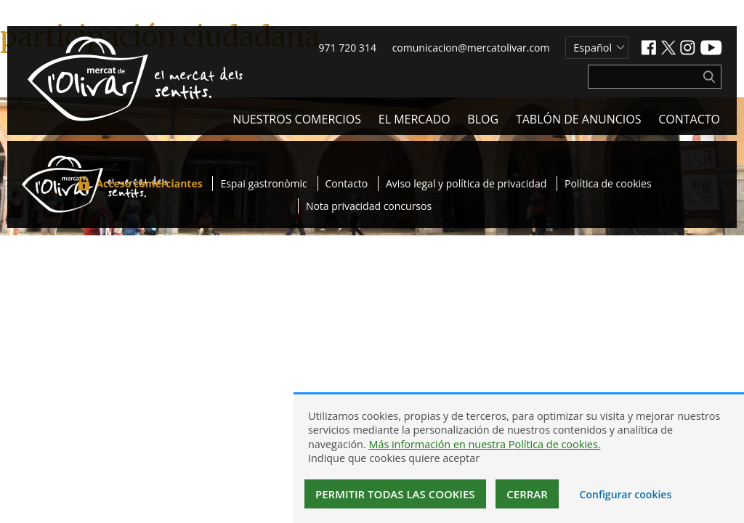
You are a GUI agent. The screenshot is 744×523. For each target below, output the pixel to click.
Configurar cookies (626, 494)
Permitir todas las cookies (395, 494)
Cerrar (527, 494)
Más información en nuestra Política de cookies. (484, 444)
